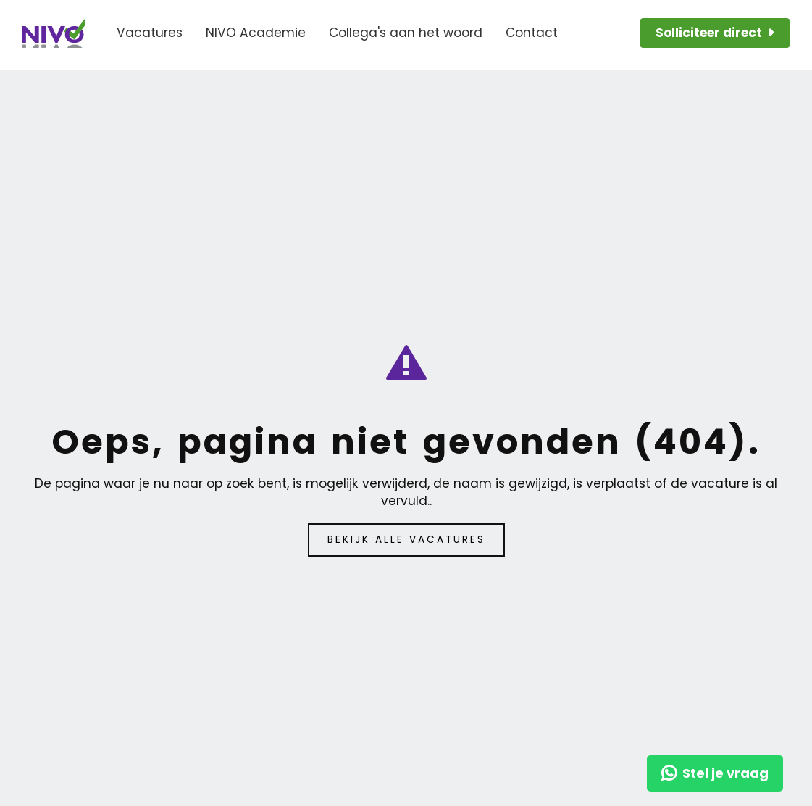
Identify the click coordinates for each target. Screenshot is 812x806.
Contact (532, 32)
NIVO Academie (256, 32)
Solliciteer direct (709, 32)
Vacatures (150, 32)
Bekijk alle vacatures (406, 540)
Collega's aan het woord (405, 32)
